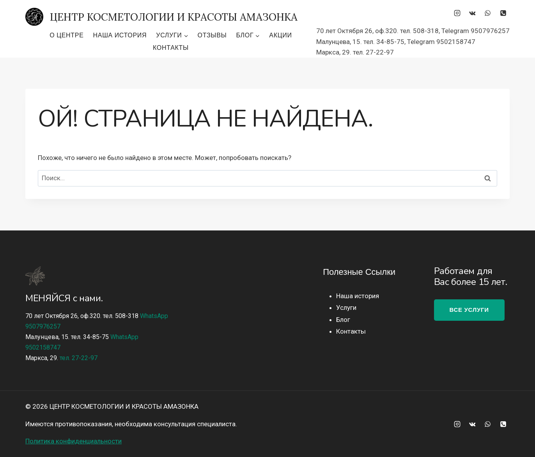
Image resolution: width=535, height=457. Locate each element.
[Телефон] (503, 12)
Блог (343, 319)
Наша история (120, 35)
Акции (280, 35)
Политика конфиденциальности (73, 441)
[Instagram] (457, 12)
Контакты (171, 48)
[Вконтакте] (472, 12)
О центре (66, 35)
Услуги (346, 307)
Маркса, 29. (61, 358)
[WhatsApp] (487, 12)
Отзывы (212, 35)
